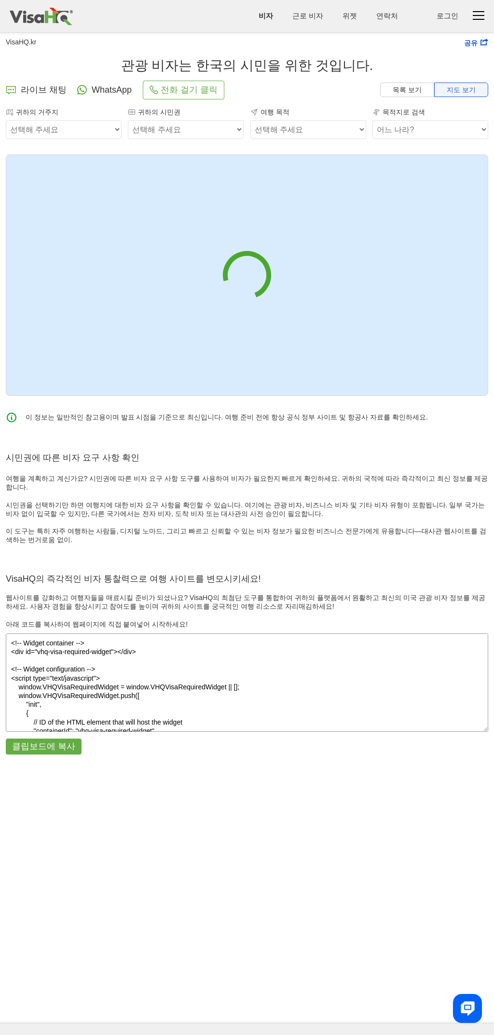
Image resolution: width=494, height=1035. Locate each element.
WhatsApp (104, 90)
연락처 (387, 16)
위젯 (350, 16)
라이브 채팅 (36, 90)
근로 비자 (307, 16)
